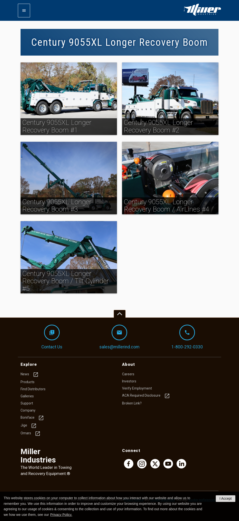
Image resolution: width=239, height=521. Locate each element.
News (30, 375)
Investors (129, 381)
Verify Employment (137, 388)
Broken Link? (132, 403)
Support (27, 403)
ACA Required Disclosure (146, 396)
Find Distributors (33, 389)
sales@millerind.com (119, 337)
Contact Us (51, 337)
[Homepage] (202, 15)
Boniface (32, 418)
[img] (69, 98)
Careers (128, 374)
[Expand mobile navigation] (24, 10)
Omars (31, 434)
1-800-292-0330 (187, 337)
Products (27, 382)
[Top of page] (119, 314)
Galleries (27, 396)
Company (28, 410)
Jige (29, 426)
